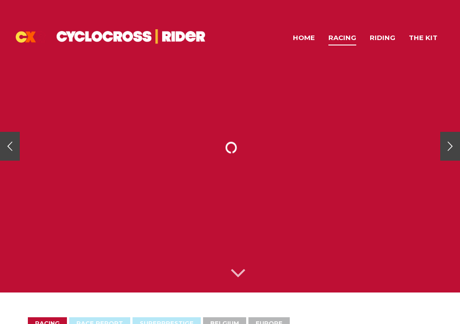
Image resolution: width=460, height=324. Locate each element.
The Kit (423, 37)
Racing (342, 37)
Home (304, 37)
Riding (382, 37)
